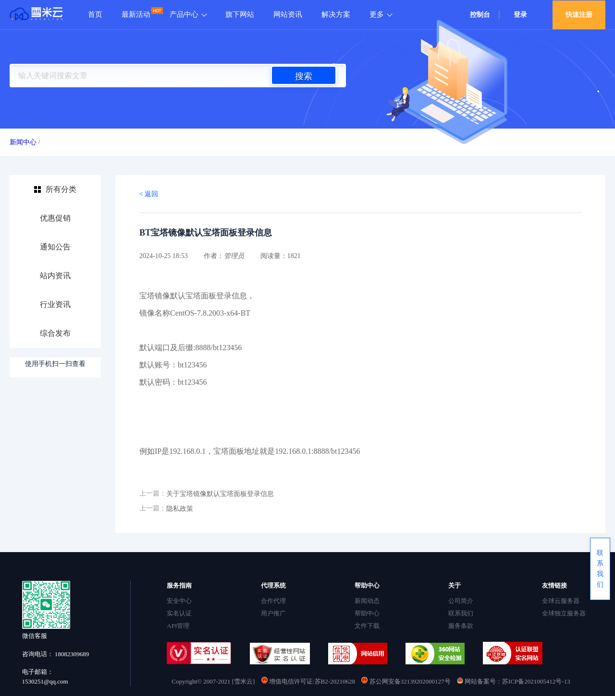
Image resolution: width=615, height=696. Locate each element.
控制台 (480, 14)
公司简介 (460, 600)
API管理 (178, 625)
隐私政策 (179, 508)
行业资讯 (55, 304)
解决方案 (335, 14)
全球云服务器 (560, 600)
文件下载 (367, 625)
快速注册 (579, 14)
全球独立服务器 (564, 613)
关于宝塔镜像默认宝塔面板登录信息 (220, 493)
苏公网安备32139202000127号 (406, 681)
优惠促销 (55, 218)
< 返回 (148, 194)
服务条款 (460, 625)
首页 (95, 14)
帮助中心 (367, 613)
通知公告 (55, 247)
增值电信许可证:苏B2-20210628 (308, 681)
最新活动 (136, 14)
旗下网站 (239, 14)
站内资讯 (55, 275)
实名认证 (179, 613)
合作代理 (273, 600)
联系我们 (460, 613)
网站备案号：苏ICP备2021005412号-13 (513, 681)
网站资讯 (287, 14)
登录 (520, 14)
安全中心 (179, 600)
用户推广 (273, 613)
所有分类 (61, 189)
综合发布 (55, 333)
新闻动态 (367, 600)
